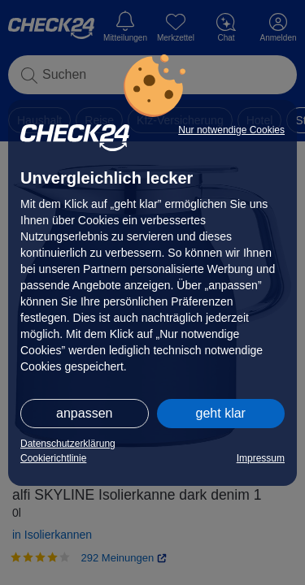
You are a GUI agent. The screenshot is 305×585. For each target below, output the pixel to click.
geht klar (221, 413)
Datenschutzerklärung (67, 443)
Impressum (261, 458)
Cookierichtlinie (53, 458)
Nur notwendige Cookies (231, 130)
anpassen (84, 413)
